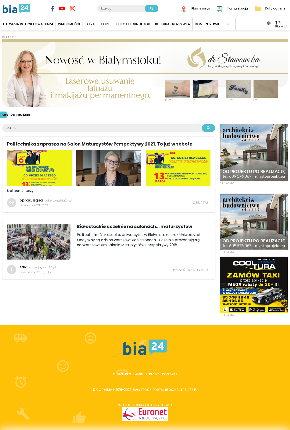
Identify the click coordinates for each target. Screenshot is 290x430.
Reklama (152, 374)
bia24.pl (191, 389)
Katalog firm (275, 8)
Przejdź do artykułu (190, 270)
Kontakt (169, 374)
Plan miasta (200, 8)
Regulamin (134, 374)
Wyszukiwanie (16, 115)
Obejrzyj (200, 203)
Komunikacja (237, 8)
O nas (118, 374)
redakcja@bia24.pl (58, 200)
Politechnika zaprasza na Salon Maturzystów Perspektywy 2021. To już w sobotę (99, 144)
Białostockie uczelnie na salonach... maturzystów (134, 226)
